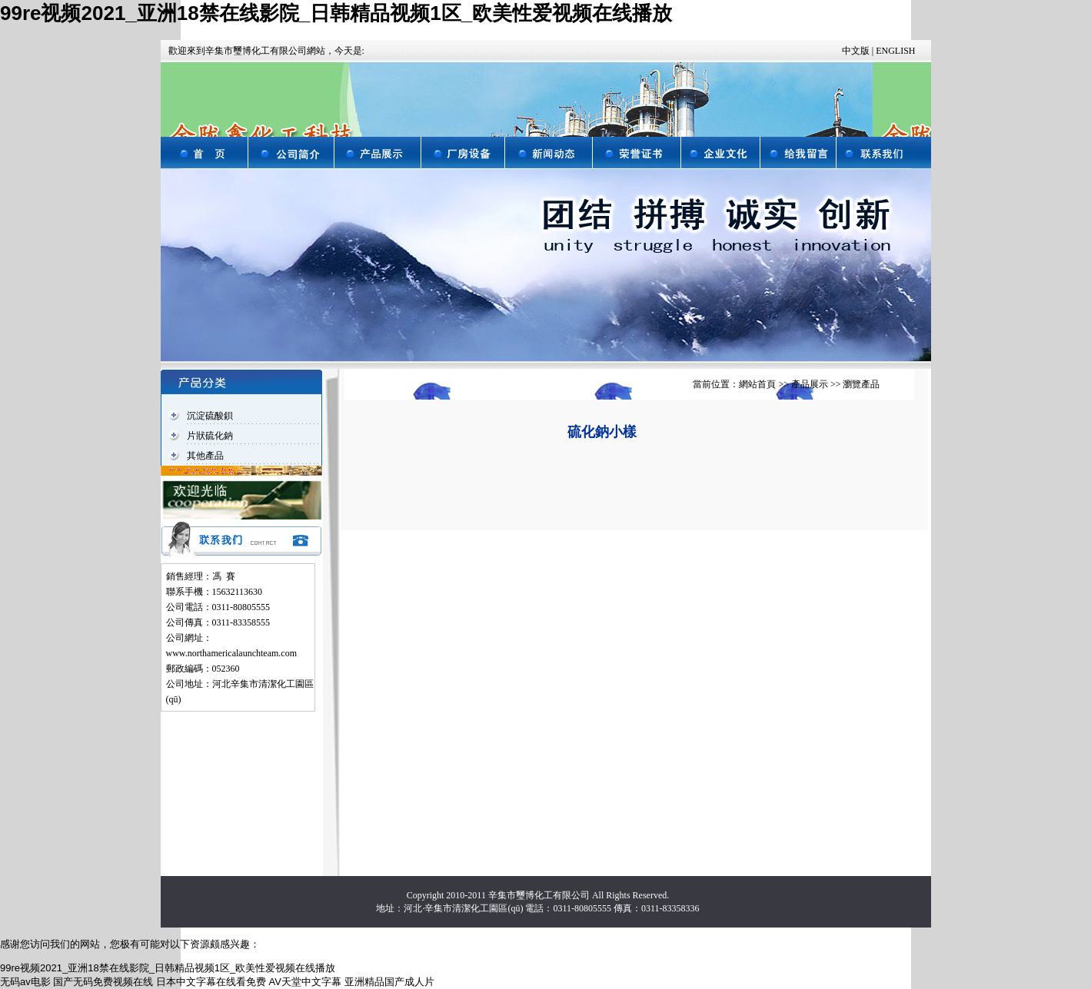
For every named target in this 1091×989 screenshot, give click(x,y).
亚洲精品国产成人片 (389, 981)
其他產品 (205, 455)
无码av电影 (25, 981)
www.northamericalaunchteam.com (231, 653)
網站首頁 (757, 384)
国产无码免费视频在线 (103, 981)
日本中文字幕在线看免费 (211, 981)
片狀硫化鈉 (210, 435)
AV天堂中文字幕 (305, 981)
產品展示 (809, 384)
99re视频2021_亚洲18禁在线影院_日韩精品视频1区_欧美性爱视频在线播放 (336, 13)
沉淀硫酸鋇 (210, 415)
